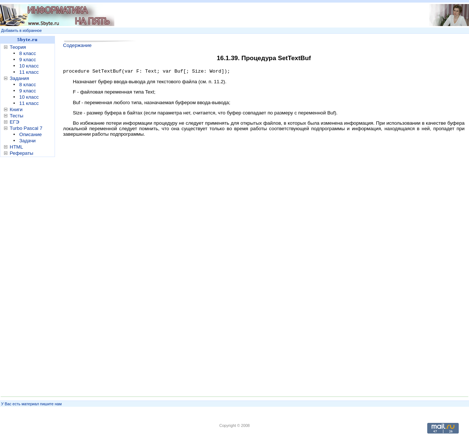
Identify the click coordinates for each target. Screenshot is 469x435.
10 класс (29, 66)
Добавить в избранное (21, 30)
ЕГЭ (14, 122)
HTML (16, 147)
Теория (18, 47)
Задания (19, 78)
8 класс (27, 53)
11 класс (29, 72)
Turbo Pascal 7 (26, 128)
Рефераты (21, 153)
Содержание (77, 45)
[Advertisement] (254, 15)
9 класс (27, 59)
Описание (30, 134)
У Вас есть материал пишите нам (31, 404)
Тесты (16, 115)
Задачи (27, 140)
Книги (16, 109)
